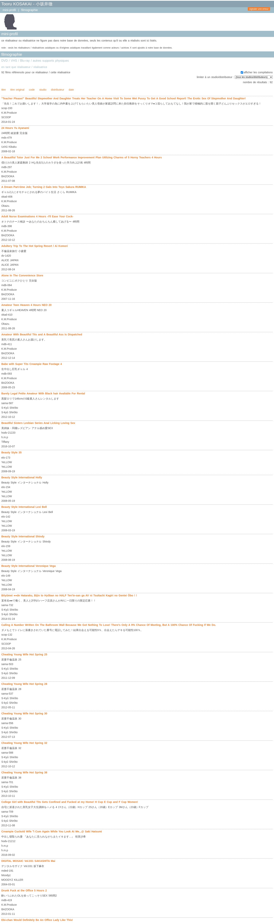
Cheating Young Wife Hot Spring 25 (24, 654)
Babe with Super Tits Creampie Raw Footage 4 (31, 363)
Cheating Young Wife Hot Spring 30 (24, 713)
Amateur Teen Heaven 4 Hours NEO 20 (26, 304)
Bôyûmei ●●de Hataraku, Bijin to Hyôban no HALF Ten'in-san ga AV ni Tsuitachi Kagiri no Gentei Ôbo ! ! (69, 595)
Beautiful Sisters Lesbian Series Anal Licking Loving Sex (38, 422)
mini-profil (9, 10)
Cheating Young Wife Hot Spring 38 (24, 772)
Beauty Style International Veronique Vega (28, 565)
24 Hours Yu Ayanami (15, 127)
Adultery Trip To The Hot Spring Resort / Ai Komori (34, 245)
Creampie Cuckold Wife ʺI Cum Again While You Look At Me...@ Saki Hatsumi (51, 831)
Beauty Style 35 (11, 452)
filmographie (29, 10)
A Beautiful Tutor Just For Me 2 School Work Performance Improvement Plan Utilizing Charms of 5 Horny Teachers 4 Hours (81, 157)
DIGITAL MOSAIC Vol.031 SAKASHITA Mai (28, 860)
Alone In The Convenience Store (22, 275)
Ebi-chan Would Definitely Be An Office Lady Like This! (37, 919)
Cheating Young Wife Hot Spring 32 (24, 742)
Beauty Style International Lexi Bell (24, 506)
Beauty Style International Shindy (23, 536)
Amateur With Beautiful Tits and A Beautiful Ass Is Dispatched (41, 334)
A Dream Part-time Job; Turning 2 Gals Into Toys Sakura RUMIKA (43, 186)
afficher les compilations (258, 72)
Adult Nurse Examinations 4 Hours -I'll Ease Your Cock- (37, 216)
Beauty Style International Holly (21, 477)
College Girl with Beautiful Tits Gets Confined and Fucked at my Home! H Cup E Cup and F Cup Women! (69, 801)
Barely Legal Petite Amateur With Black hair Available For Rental (43, 393)
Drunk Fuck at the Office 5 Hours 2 (24, 890)
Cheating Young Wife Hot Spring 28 (24, 683)
